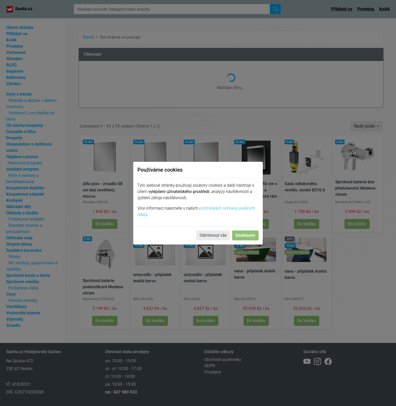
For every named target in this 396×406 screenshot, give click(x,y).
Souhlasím (245, 235)
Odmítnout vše (213, 235)
